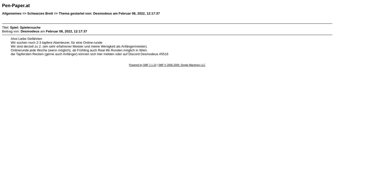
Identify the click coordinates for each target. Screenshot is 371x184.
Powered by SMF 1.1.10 (142, 65)
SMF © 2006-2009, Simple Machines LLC (181, 65)
